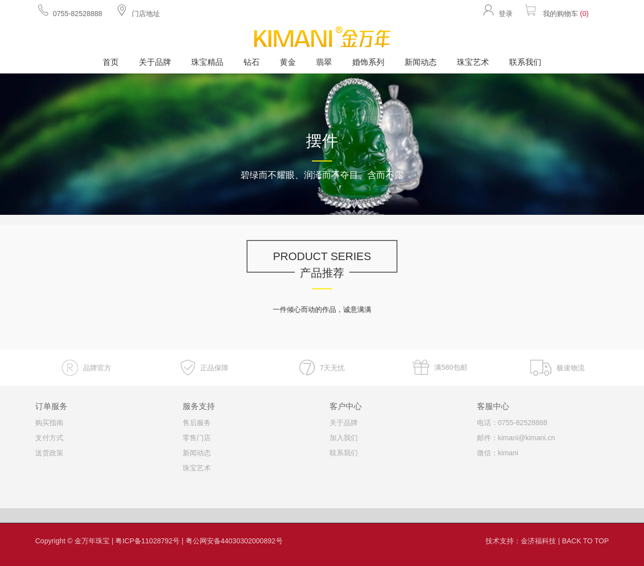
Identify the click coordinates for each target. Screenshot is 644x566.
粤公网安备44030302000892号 (234, 541)
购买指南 (49, 423)
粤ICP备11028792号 (147, 541)
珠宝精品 (207, 62)
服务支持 (199, 406)
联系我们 (525, 62)
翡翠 (324, 62)
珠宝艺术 (473, 62)
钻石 (252, 62)
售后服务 (197, 423)
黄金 (288, 62)
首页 (111, 62)
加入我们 (344, 438)
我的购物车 (556, 10)
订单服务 (51, 406)
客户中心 (346, 406)
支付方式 (49, 438)
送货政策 (49, 453)
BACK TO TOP (585, 541)
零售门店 (197, 438)
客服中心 (493, 406)
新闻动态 (421, 62)
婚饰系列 (368, 62)
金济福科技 (538, 541)
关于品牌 (155, 62)
